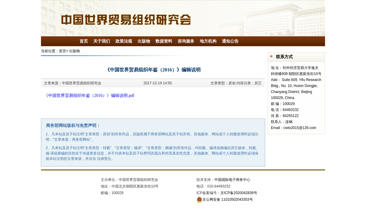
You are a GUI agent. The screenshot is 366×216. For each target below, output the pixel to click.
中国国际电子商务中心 (232, 180)
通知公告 (230, 41)
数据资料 (163, 41)
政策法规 (123, 41)
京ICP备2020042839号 (238, 193)
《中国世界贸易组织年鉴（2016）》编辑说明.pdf (89, 95)
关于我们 (101, 41)
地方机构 (208, 41)
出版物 (144, 41)
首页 (84, 41)
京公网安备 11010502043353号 (224, 199)
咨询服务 (186, 41)
